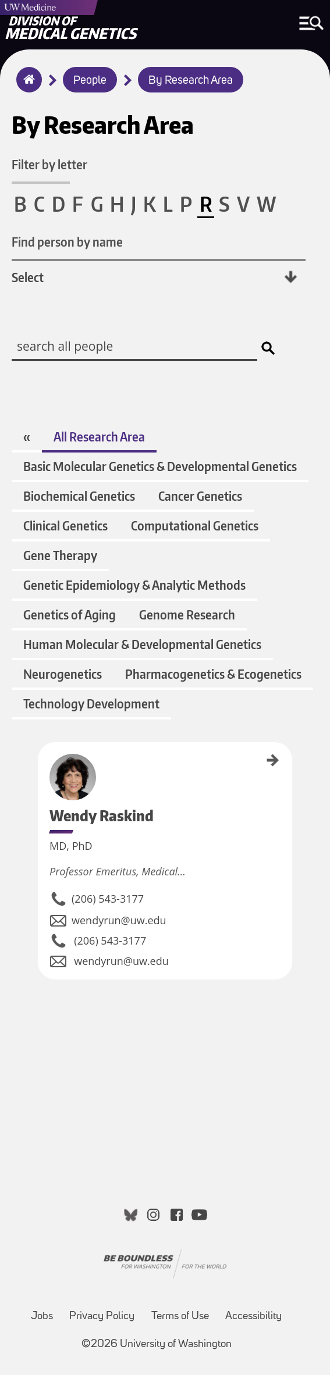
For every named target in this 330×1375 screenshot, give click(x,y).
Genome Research (187, 614)
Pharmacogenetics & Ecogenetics (213, 674)
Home (26, 87)
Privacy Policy (101, 1316)
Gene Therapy (60, 555)
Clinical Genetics (65, 525)
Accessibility (253, 1316)
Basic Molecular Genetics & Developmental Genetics (160, 466)
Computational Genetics (194, 525)
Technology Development (91, 703)
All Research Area (99, 436)
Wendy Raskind (42, 762)
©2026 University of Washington (156, 1344)
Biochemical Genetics (79, 496)
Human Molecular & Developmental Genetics (142, 644)
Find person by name (67, 242)
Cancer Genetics (200, 496)
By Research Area (190, 81)
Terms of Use (180, 1316)
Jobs (42, 1316)
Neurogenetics (62, 674)
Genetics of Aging (69, 614)
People (90, 81)
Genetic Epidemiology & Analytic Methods (134, 585)
